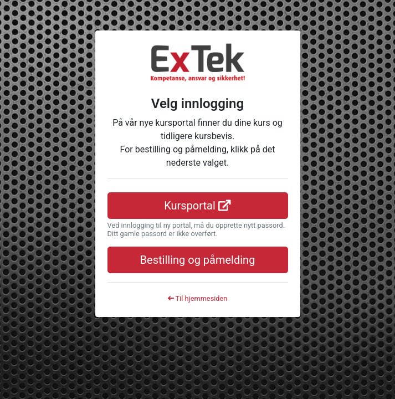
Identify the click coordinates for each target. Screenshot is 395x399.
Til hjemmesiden (198, 298)
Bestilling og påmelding (197, 260)
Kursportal (197, 205)
